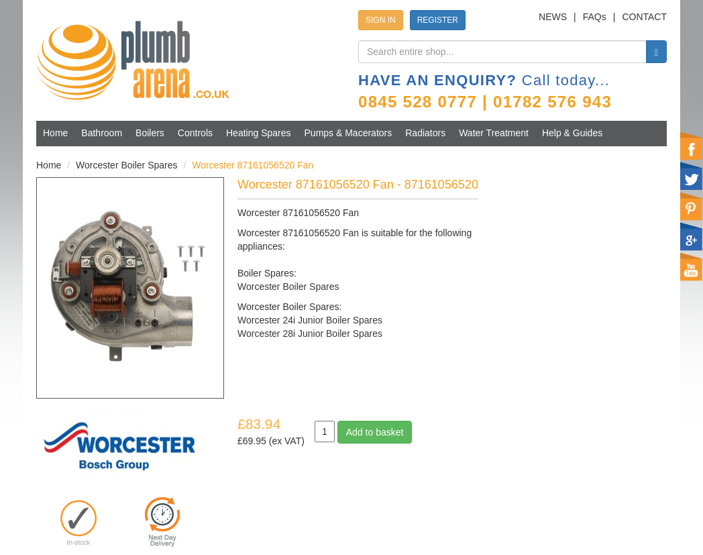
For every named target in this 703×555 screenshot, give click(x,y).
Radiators (425, 133)
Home (55, 133)
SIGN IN (381, 20)
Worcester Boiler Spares (126, 165)
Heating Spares (258, 133)
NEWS (553, 16)
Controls (195, 133)
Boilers (150, 133)
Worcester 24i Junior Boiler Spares (309, 320)
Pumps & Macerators (348, 133)
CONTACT (644, 16)
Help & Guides (572, 133)
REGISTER (437, 20)
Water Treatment (494, 133)
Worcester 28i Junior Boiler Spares (309, 333)
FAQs (594, 16)
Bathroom (101, 133)
